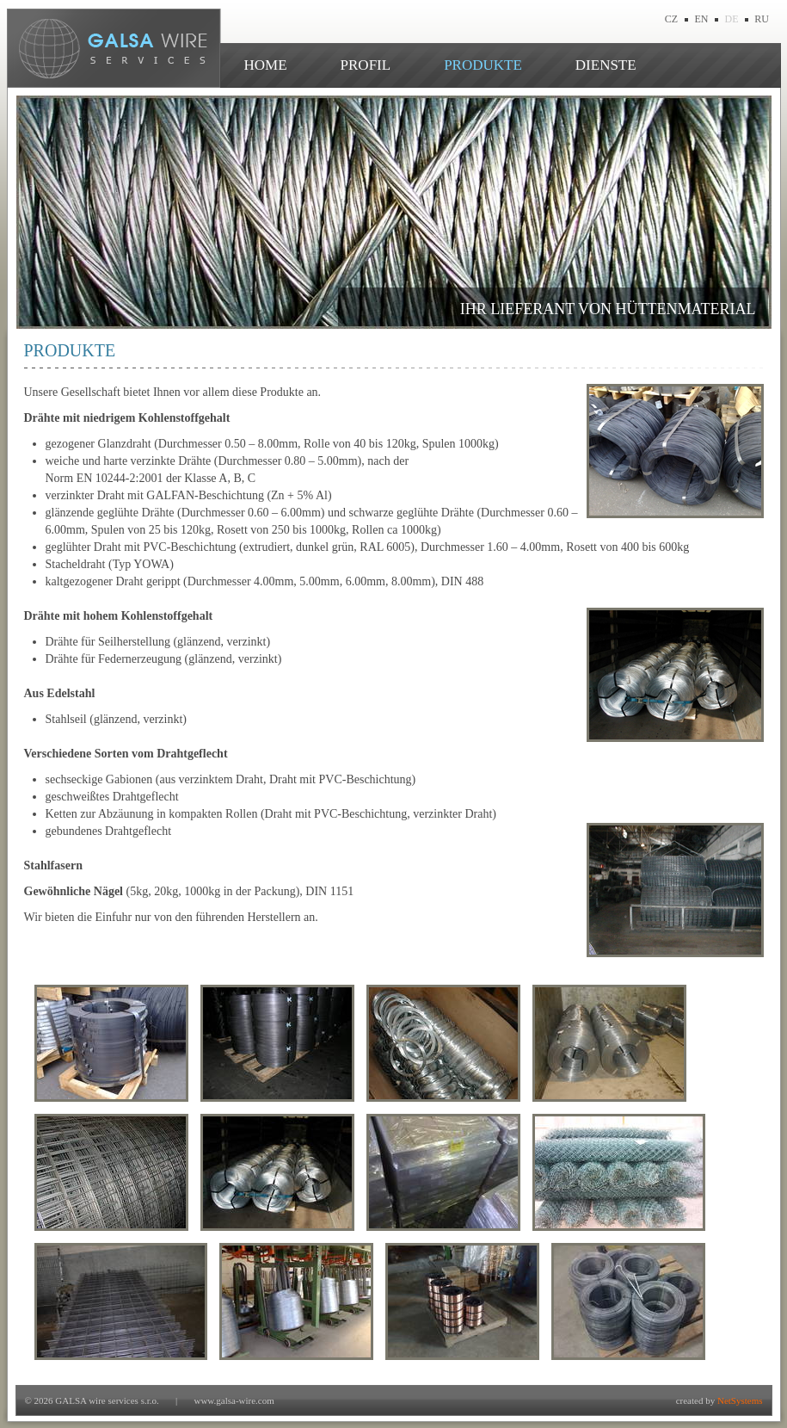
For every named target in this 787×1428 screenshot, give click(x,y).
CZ (671, 19)
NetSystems (740, 1400)
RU (761, 19)
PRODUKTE (483, 65)
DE (732, 19)
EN (702, 19)
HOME (265, 65)
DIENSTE (605, 65)
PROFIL (366, 65)
